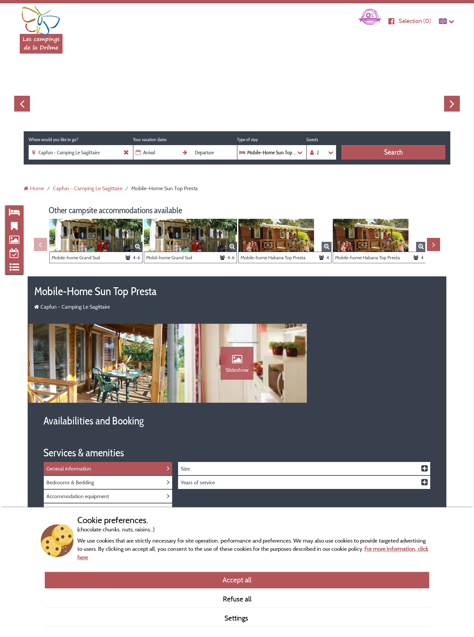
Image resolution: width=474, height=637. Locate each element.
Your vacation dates (150, 139)
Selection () (415, 21)
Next (452, 104)
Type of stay (247, 139)
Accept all (237, 579)
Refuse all (237, 599)
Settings (237, 618)
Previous (22, 104)
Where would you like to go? (53, 139)
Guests (312, 139)
